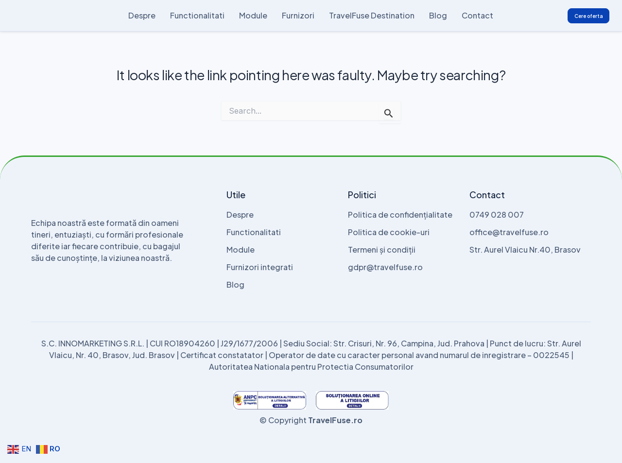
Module (253, 15)
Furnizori (298, 15)
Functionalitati (197, 15)
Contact (477, 15)
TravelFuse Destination (372, 15)
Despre (142, 15)
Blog (438, 15)
